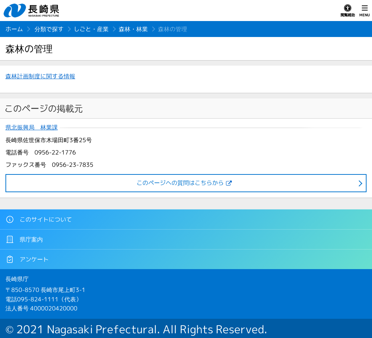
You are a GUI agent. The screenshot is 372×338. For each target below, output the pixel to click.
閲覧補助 (347, 10)
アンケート (27, 259)
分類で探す (49, 29)
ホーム (14, 29)
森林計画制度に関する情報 (40, 76)
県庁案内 (24, 239)
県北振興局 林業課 (31, 127)
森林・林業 (133, 29)
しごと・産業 (91, 29)
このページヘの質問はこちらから (180, 183)
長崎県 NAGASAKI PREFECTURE (32, 10)
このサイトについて (38, 219)
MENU (364, 10)
